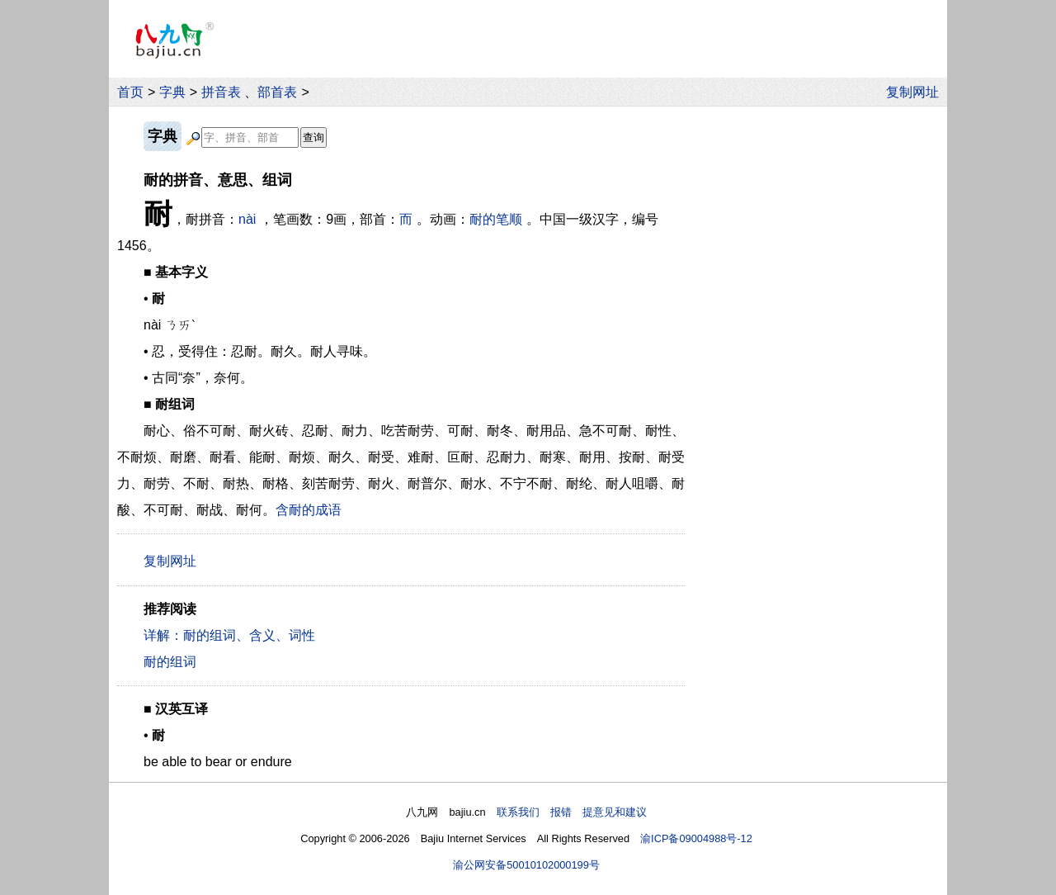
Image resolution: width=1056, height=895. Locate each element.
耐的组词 (170, 662)
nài (247, 219)
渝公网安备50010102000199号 (526, 865)
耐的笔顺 (495, 219)
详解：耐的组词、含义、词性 (229, 635)
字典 (172, 92)
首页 (130, 92)
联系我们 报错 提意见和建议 (572, 812)
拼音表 (221, 92)
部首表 (277, 92)
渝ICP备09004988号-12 (696, 838)
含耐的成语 (309, 510)
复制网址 (916, 92)
